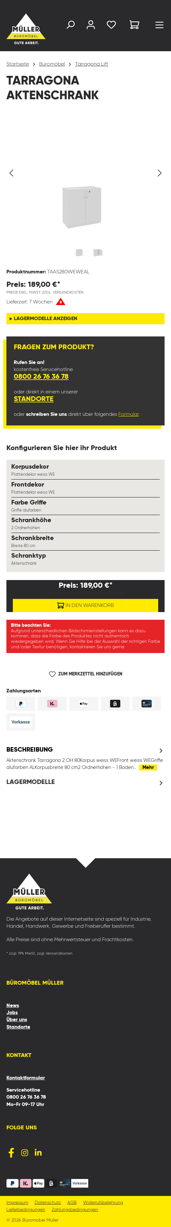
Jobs (12, 1012)
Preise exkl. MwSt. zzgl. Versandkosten (44, 293)
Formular (128, 414)
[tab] (85, 758)
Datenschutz (48, 1203)
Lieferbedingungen (25, 1210)
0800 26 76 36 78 (41, 376)
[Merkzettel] (111, 26)
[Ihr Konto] (91, 26)
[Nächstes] (160, 173)
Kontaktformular (25, 1078)
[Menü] (159, 26)
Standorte (34, 399)
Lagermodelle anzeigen (45, 318)
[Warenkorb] (134, 26)
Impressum (17, 1203)
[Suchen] (70, 26)
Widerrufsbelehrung (103, 1203)
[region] (85, 189)
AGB (72, 1203)
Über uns (16, 1019)
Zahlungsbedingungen (75, 1210)
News (12, 1005)
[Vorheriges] (11, 173)
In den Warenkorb (85, 604)
